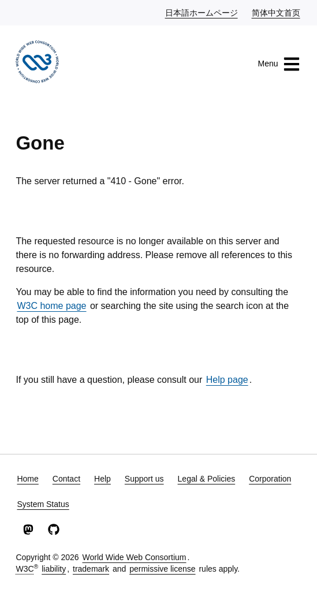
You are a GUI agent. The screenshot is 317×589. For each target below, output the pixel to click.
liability (54, 568)
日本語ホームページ (202, 12)
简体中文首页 (276, 12)
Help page (227, 380)
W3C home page (51, 306)
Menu (279, 64)
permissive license (162, 568)
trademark (91, 568)
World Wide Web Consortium (134, 557)
